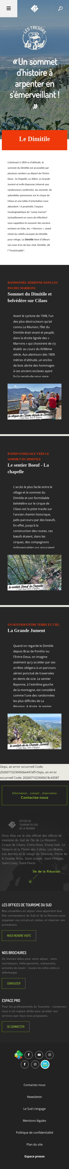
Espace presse (34, 1156)
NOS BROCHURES (14, 952)
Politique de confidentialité (34, 1133)
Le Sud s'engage (34, 1109)
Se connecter (15, 1026)
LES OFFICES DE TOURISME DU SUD (27, 904)
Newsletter (34, 1097)
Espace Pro (11, 1000)
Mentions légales (34, 1121)
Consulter (13, 983)
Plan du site (34, 1144)
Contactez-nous (34, 797)
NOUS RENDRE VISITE (19, 935)
